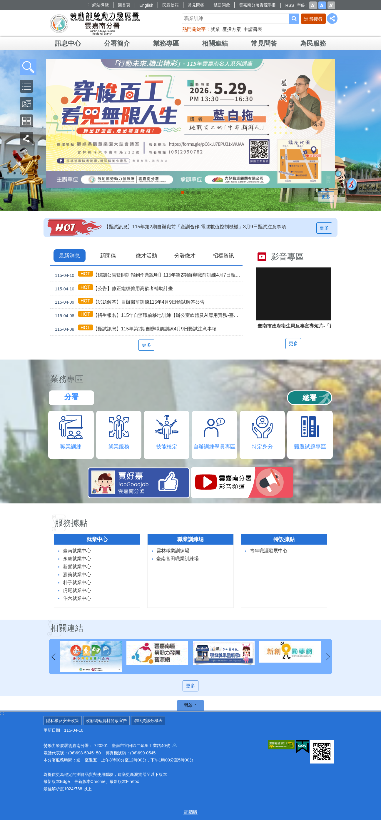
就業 (215, 29)
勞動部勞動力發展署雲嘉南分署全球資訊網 (95, 23)
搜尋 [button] (294, 19)
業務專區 (166, 43)
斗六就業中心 (77, 598)
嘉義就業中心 (77, 574)
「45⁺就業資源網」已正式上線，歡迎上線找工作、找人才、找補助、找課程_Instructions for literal (198, 192)
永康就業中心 (77, 558)
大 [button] (331, 5)
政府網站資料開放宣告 (106, 720)
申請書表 (252, 29)
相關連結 (215, 43)
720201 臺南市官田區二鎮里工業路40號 (135, 745)
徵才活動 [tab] (146, 256)
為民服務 (313, 43)
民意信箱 (170, 5)
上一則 (53, 657)
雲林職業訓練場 (172, 550)
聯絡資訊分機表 (148, 720)
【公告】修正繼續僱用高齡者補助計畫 (113, 288)
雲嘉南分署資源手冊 (257, 5)
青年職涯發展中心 (269, 550)
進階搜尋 (313, 18)
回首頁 (124, 5)
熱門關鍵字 (194, 29)
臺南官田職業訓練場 (177, 558)
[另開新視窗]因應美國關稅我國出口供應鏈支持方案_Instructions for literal (193, 192)
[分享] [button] (332, 18)
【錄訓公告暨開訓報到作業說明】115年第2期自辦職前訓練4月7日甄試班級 (148, 275)
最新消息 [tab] (69, 256)
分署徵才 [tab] (184, 256)
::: (90, 4)
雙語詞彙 (221, 5)
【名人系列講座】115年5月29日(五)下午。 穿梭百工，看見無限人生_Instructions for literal (182, 192)
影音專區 (287, 256)
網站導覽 (100, 5)
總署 (310, 398)
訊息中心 (68, 43)
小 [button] (313, 5)
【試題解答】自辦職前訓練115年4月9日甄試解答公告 (129, 302)
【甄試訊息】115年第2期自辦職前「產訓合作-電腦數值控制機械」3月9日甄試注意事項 (195, 226)
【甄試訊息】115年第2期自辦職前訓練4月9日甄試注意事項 (135, 329)
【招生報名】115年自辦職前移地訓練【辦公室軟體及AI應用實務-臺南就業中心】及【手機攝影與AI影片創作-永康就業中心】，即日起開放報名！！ (148, 315)
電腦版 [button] (190, 812)
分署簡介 (117, 43)
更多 (327, 196)
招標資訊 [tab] (223, 256)
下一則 (327, 657)
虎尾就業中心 (77, 590)
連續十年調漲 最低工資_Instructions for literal (188, 192)
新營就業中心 (77, 566)
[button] (28, 67)
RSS (289, 5)
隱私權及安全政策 (62, 720)
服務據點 (71, 523)
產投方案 (231, 29)
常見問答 (196, 5)
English (146, 5)
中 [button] (322, 5)
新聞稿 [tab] (108, 256)
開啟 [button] (188, 705)
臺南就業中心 (77, 550)
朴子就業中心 (77, 582)
